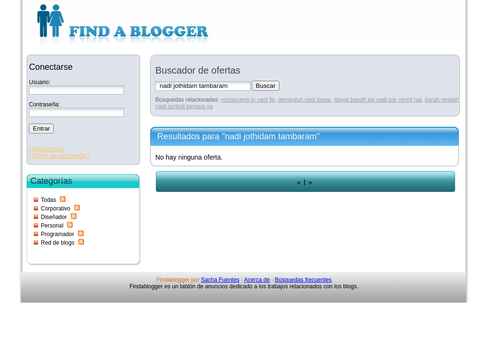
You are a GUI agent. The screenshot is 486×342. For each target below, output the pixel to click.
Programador (57, 234)
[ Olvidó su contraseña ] (59, 155)
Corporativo (55, 208)
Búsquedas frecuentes (303, 279)
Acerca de (257, 279)
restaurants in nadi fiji (248, 99)
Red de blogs (58, 242)
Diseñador (54, 217)
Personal (52, 225)
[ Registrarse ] (47, 149)
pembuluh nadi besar (304, 99)
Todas (48, 200)
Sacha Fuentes (220, 279)
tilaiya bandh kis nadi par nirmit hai (377, 99)
